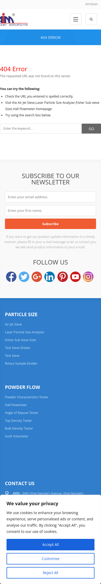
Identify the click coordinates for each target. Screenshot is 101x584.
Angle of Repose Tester (21, 413)
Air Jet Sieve (13, 324)
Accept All (50, 544)
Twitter (24, 277)
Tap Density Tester (18, 420)
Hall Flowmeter (16, 405)
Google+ (37, 277)
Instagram (88, 277)
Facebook (11, 277)
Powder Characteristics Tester (26, 397)
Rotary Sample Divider (21, 363)
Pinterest (62, 277)
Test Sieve (12, 355)
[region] (50, 539)
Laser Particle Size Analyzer (24, 332)
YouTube (75, 277)
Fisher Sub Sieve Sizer (21, 340)
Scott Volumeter (16, 436)
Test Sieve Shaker (17, 348)
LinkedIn (49, 277)
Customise (50, 558)
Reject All (50, 572)
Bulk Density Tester (19, 428)
